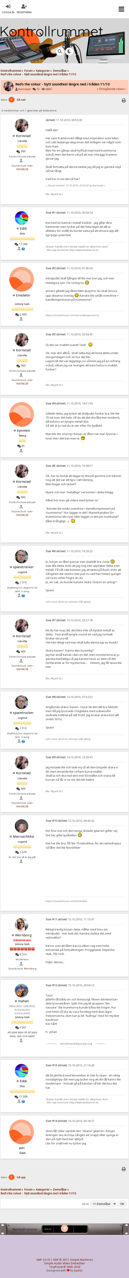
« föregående (106, 89)
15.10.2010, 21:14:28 (70, 1065)
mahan (23, 1001)
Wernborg (23, 935)
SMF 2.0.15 (43, 1260)
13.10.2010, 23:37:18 (69, 620)
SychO (78, 1270)
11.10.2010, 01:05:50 (69, 268)
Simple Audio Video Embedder (64, 1263)
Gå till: (85, 1204)
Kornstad (24, 89)
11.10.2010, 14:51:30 (69, 403)
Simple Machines (81, 1260)
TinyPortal (56, 1267)
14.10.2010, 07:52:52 (69, 697)
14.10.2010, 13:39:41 (69, 757)
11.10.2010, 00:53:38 (64, 120)
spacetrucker (23, 567)
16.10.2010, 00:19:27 (70, 1121)
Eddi (23, 228)
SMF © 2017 (61, 1260)
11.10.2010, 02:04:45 (69, 334)
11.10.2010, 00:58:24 (69, 213)
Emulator (23, 295)
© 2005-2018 (71, 1267)
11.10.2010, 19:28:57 (69, 466)
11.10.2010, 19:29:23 (69, 551)
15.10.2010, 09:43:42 (70, 821)
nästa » (121, 89)
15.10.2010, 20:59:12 (70, 985)
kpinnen (23, 430)
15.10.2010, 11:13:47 (70, 919)
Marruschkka (23, 836)
